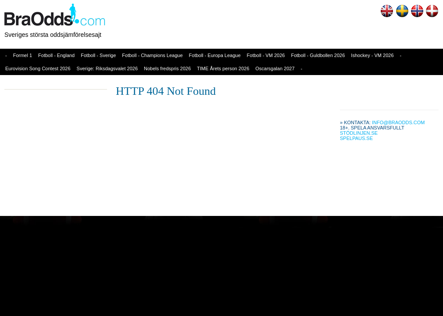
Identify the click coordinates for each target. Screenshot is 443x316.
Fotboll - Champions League (152, 55)
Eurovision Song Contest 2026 (38, 68)
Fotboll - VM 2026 (266, 55)
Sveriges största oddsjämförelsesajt (52, 34)
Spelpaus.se (356, 138)
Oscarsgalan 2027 (274, 68)
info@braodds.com (398, 122)
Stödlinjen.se (359, 133)
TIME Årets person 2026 (223, 68)
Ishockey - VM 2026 (372, 55)
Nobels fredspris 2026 (167, 68)
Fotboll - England (56, 55)
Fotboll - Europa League (215, 55)
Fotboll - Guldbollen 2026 (318, 55)
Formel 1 (22, 55)
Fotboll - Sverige (98, 55)
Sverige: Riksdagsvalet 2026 (107, 68)
